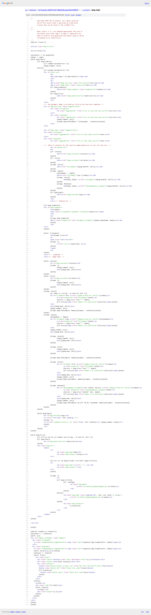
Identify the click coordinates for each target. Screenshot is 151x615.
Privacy (18, 612)
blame (78, 15)
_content (86, 10)
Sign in (147, 3)
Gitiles (12, 612)
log (72, 15)
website (32, 10)
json (147, 612)
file (67, 15)
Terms (24, 612)
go (26, 10)
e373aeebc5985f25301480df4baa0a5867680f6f (58, 10)
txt (142, 612)
